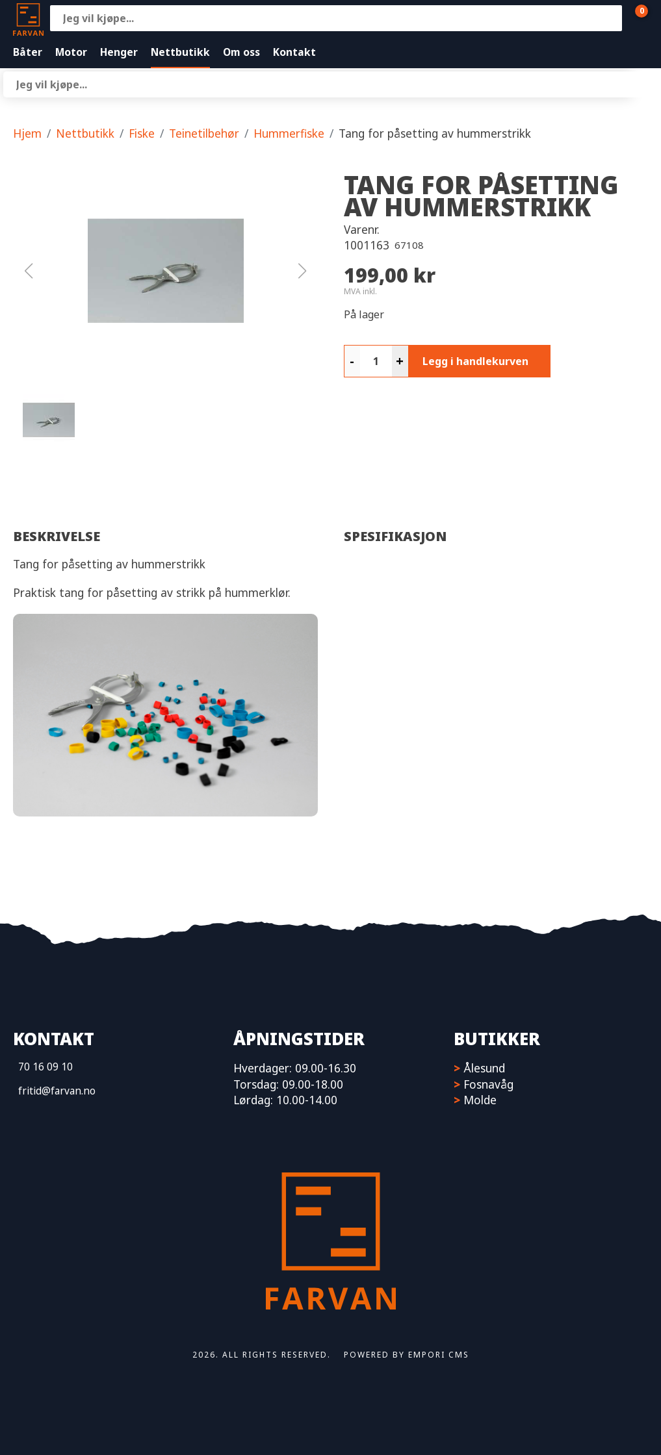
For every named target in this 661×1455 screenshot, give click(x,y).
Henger (119, 52)
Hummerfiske (288, 133)
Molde (480, 1099)
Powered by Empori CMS (406, 1354)
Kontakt (294, 52)
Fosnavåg (488, 1084)
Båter (27, 52)
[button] (166, 270)
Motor (71, 52)
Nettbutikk (180, 52)
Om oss (241, 52)
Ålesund (484, 1068)
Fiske (142, 133)
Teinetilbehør (204, 133)
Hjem (27, 133)
